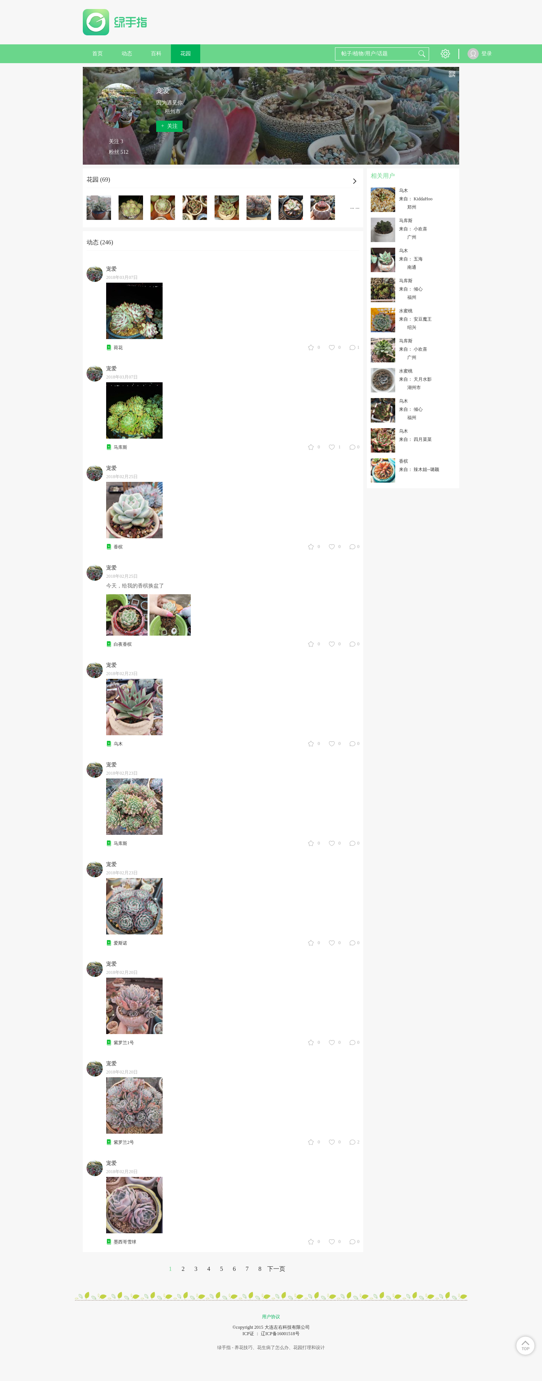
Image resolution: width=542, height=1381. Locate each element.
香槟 (118, 547)
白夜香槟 (123, 644)
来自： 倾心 (411, 289)
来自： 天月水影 (415, 379)
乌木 (118, 744)
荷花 (118, 347)
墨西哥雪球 (125, 1242)
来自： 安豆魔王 (415, 319)
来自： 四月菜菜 (415, 439)
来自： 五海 (411, 259)
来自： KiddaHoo (415, 198)
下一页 (276, 1269)
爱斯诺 (120, 943)
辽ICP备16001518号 (280, 1333)
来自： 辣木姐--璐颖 (419, 469)
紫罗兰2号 (124, 1142)
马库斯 (120, 447)
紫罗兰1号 (124, 1042)
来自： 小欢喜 (413, 229)
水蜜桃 (406, 310)
